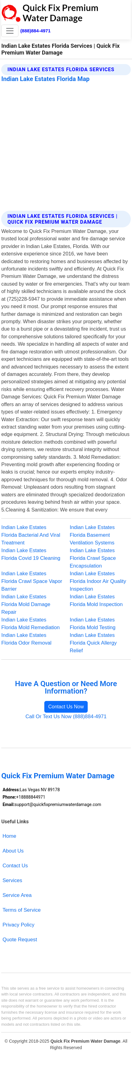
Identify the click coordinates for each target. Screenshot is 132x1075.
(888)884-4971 (35, 30)
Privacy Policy (18, 925)
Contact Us (15, 866)
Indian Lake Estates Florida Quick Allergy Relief (93, 643)
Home (9, 836)
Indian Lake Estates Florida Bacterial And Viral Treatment (30, 535)
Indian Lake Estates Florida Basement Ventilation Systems (92, 535)
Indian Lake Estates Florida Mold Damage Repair (25, 604)
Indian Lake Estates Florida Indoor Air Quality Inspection (98, 581)
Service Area (16, 895)
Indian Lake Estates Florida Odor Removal (26, 639)
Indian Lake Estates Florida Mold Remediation (30, 623)
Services (12, 880)
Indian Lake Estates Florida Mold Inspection (96, 600)
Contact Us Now (66, 706)
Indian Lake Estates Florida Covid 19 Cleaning (30, 554)
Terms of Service (21, 910)
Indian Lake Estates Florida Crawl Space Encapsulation (93, 558)
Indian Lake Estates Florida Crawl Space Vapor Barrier (31, 581)
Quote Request (19, 940)
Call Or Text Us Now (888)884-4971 (66, 716)
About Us (13, 851)
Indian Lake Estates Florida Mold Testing (93, 623)
